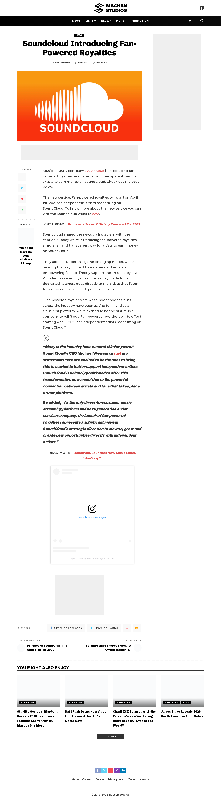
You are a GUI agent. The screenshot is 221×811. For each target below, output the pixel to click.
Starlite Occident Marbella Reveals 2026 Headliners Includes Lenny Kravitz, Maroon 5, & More (37, 727)
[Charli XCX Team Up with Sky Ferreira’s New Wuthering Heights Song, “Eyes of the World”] (134, 697)
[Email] (137, 633)
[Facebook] (22, 177)
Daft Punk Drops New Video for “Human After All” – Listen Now (84, 722)
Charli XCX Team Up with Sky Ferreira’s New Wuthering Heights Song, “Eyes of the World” (133, 727)
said (118, 358)
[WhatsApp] (22, 210)
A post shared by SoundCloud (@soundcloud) (92, 564)
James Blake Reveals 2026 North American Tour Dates (178, 722)
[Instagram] (117, 782)
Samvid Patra (62, 63)
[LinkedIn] (123, 782)
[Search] (202, 21)
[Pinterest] (22, 199)
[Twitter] (22, 188)
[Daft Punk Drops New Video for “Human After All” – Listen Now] (86, 697)
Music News (27, 709)
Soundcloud (95, 171)
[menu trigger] (21, 21)
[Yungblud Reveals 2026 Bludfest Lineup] (26, 236)
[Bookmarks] (202, 8)
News (79, 35)
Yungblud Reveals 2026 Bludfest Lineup (26, 256)
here (96, 214)
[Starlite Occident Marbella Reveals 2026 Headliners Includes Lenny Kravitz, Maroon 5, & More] (38, 697)
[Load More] (110, 748)
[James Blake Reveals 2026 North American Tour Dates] (182, 697)
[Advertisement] (79, 152)
